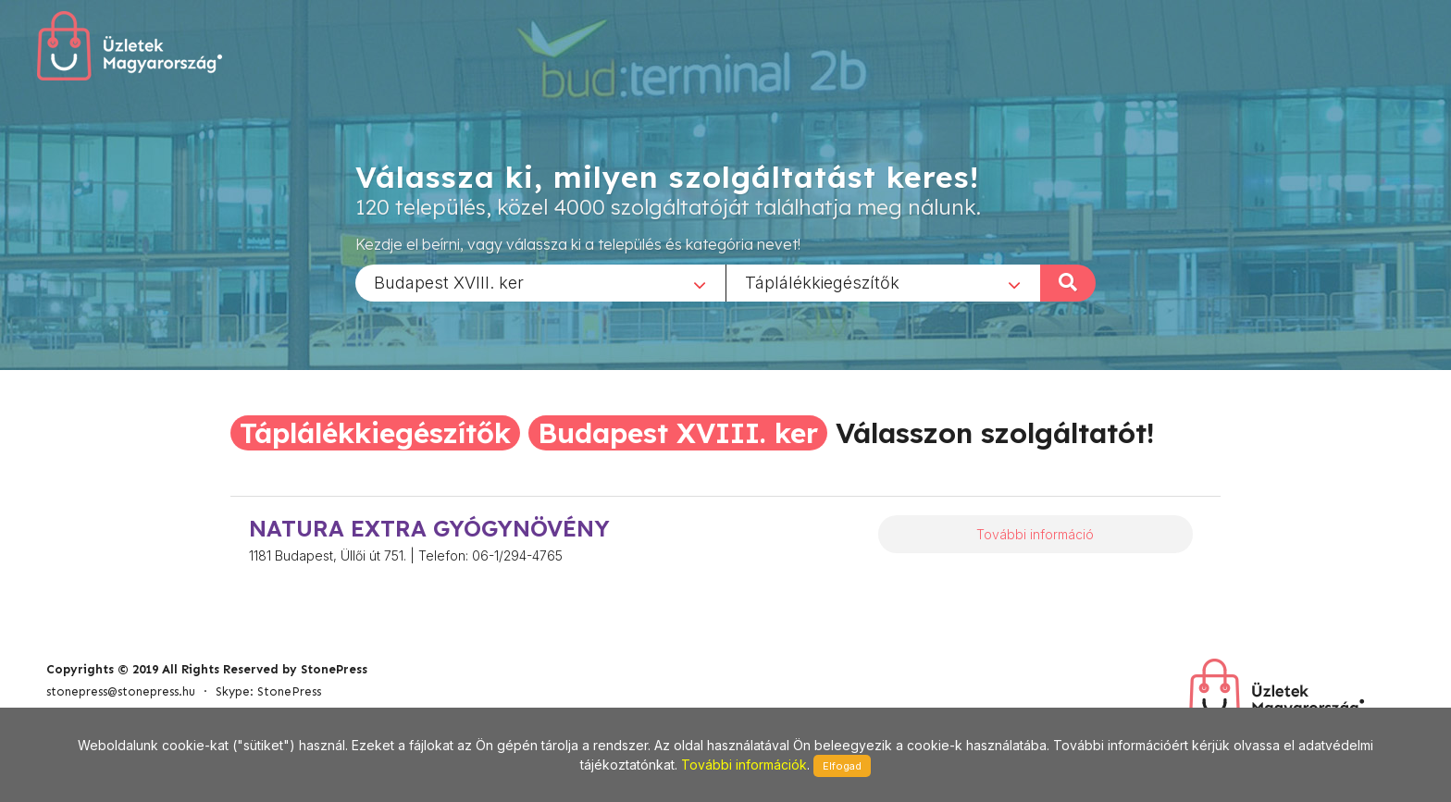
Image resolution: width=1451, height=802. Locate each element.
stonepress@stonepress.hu (120, 691)
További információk (744, 764)
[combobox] (540, 282)
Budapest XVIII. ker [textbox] (449, 281)
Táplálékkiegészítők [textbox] (822, 281)
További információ (1035, 534)
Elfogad (842, 765)
